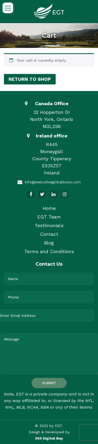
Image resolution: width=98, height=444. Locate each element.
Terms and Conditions (49, 251)
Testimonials (49, 225)
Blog (49, 242)
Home (49, 208)
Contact (49, 234)
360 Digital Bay (49, 438)
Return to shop (30, 79)
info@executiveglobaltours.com (53, 182)
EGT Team (49, 217)
